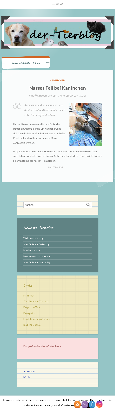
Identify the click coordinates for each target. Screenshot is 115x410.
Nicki (82, 96)
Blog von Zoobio (32, 324)
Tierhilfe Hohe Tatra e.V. (36, 301)
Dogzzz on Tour (31, 307)
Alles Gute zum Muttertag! (37, 262)
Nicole (26, 377)
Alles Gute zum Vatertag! (36, 244)
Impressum (29, 371)
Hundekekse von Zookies (36, 319)
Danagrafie (29, 313)
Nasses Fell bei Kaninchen (57, 88)
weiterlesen (57, 167)
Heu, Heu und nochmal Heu (37, 256)
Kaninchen (57, 80)
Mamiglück (28, 295)
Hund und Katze (31, 250)
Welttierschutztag (33, 238)
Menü (59, 4)
